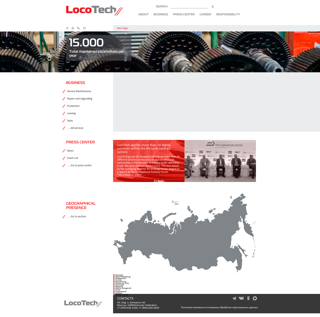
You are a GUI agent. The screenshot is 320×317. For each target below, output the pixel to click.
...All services (75, 128)
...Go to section (76, 216)
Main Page (122, 28)
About (143, 14)
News (70, 150)
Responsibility (228, 14)
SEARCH (185, 6)
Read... (161, 181)
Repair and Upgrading (79, 98)
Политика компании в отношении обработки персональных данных (219, 307)
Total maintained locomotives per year (96, 53)
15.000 (86, 42)
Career (205, 14)
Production (73, 106)
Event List (72, 158)
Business (160, 14)
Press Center (184, 14)
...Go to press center (79, 165)
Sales (70, 120)
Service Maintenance (79, 91)
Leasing (71, 113)
